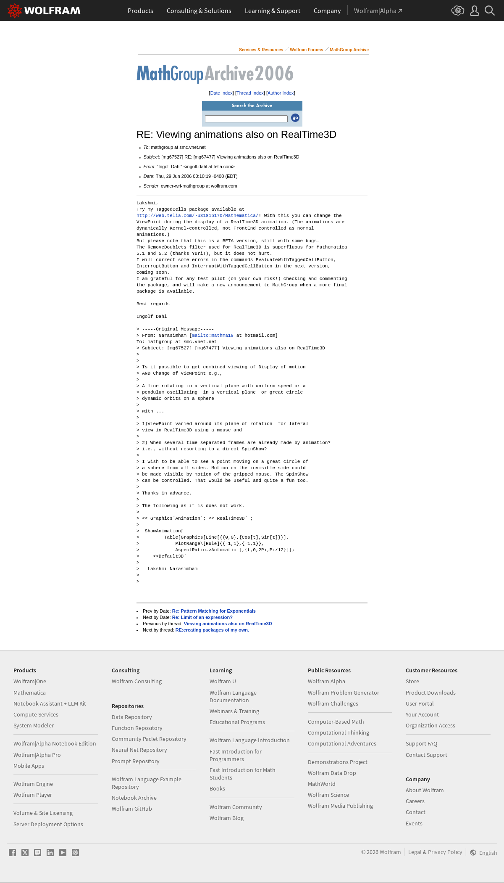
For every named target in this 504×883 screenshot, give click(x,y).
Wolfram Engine (33, 784)
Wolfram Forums (306, 50)
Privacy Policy (445, 852)
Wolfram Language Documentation (233, 696)
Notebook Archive (134, 797)
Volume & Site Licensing (43, 813)
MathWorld (322, 784)
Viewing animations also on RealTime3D (228, 623)
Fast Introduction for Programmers (236, 755)
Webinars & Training (234, 711)
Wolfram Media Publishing (340, 805)
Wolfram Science (328, 794)
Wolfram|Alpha (326, 681)
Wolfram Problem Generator (343, 692)
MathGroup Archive (349, 50)
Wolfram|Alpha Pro (37, 755)
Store (412, 681)
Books (217, 788)
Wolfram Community (236, 807)
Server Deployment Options (48, 824)
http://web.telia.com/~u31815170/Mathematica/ (197, 216)
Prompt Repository (136, 761)
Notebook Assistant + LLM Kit (49, 703)
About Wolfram (425, 790)
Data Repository (132, 717)
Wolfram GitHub (132, 808)
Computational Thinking (338, 732)
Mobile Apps (28, 765)
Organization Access (430, 725)
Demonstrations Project (338, 762)
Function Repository (137, 728)
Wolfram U (223, 681)
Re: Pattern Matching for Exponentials (214, 610)
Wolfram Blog (227, 818)
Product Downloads (431, 692)
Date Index (221, 92)
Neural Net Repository (139, 749)
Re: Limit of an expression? (202, 617)
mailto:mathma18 (213, 336)
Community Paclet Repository (149, 739)
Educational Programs (237, 722)
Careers (415, 801)
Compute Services (35, 714)
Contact (415, 812)
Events (414, 823)
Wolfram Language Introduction (250, 740)
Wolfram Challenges (333, 703)
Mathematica (29, 692)
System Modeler (33, 725)
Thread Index (250, 92)
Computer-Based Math (336, 721)
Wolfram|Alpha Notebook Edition (54, 743)
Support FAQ (421, 743)
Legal (415, 852)
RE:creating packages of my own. (212, 629)
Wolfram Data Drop (332, 773)
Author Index (281, 92)
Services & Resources (261, 50)
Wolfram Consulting (137, 681)
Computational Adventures (342, 743)
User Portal (420, 703)
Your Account (422, 714)
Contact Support (426, 755)
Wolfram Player (32, 794)
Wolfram (390, 852)
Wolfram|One (29, 681)
